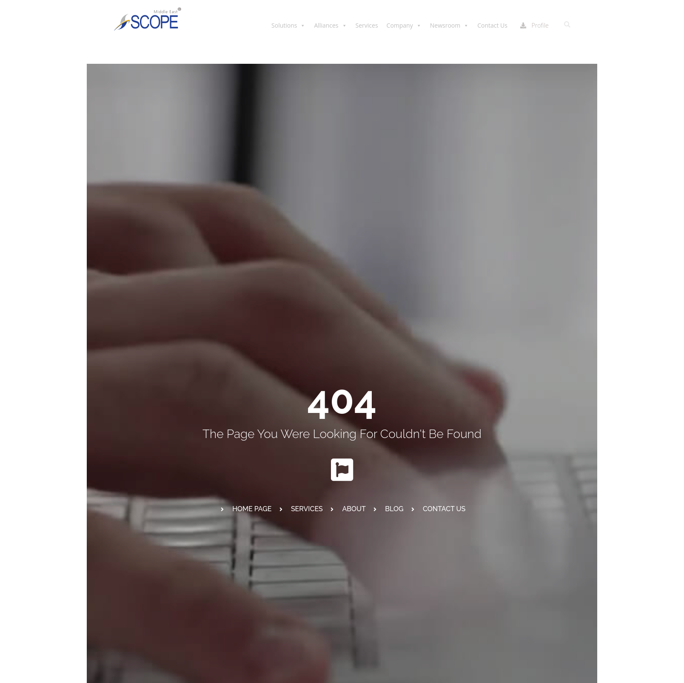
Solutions (288, 25)
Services (367, 25)
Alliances (330, 25)
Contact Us (492, 25)
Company (404, 25)
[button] (567, 24)
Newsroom (449, 25)
